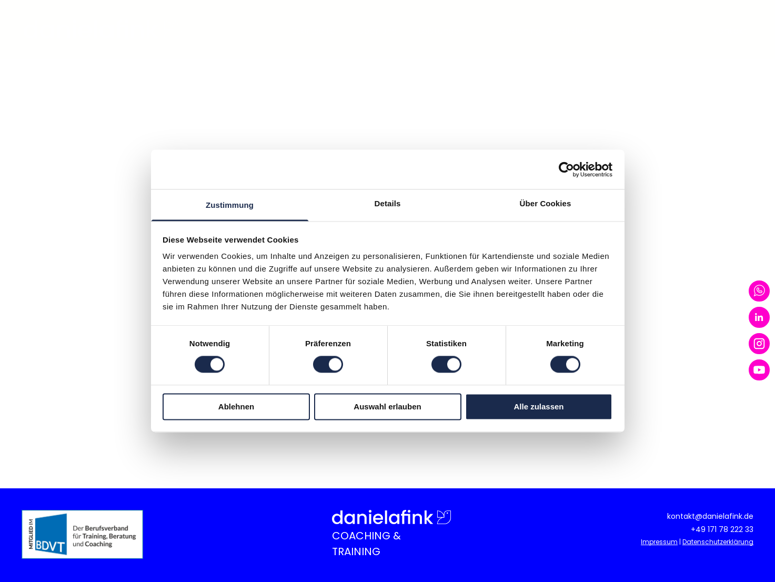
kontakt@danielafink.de (710, 516)
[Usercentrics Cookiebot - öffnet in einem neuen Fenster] (566, 169)
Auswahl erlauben (387, 406)
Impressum (659, 541)
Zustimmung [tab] (230, 204)
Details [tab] (388, 203)
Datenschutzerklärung (717, 541)
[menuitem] (318, 31)
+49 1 (700, 529)
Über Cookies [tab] (545, 203)
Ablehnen (236, 406)
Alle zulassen (538, 406)
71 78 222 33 (731, 529)
